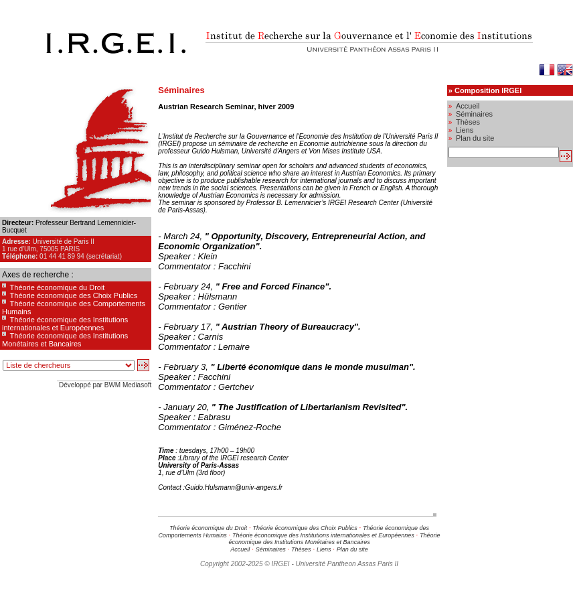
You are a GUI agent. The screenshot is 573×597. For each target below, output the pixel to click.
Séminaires (271, 549)
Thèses (301, 549)
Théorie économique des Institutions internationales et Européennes (65, 324)
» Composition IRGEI (484, 90)
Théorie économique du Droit (57, 287)
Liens (324, 549)
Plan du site (352, 549)
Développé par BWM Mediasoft (105, 385)
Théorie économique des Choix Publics (74, 295)
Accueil (240, 549)
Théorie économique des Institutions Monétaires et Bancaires (65, 340)
